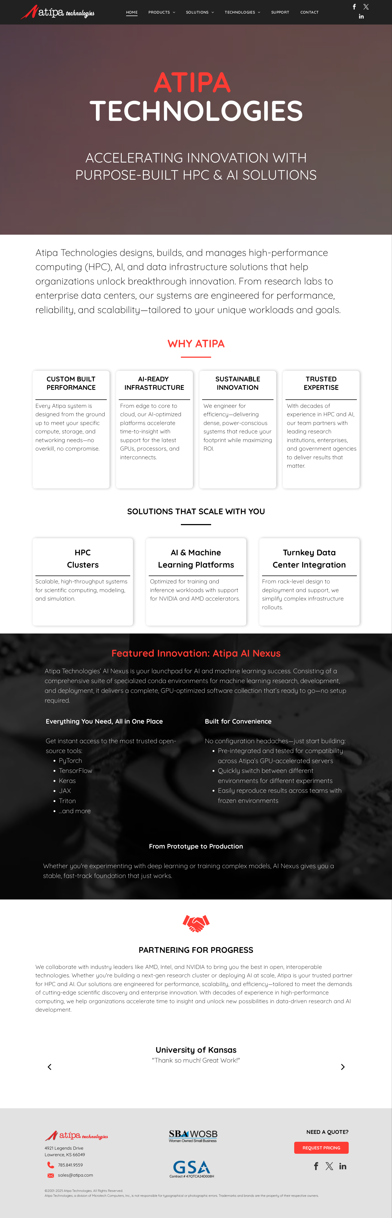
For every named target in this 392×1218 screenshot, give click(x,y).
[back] (49, 1066)
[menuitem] (132, 12)
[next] (343, 1066)
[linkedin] (361, 17)
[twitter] (366, 7)
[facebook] (354, 7)
